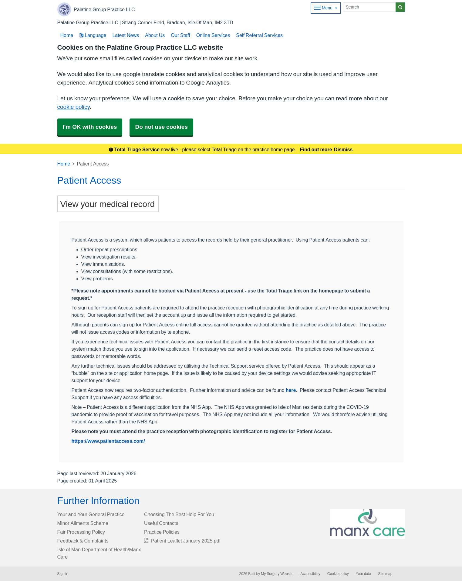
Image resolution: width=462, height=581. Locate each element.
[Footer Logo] (367, 524)
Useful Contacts (161, 523)
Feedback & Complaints (83, 540)
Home (63, 163)
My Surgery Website (277, 574)
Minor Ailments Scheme (82, 523)
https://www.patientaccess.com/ (108, 441)
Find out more (316, 149)
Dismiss (343, 149)
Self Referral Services (259, 35)
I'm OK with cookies (90, 127)
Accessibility (310, 574)
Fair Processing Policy (81, 531)
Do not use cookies (161, 127)
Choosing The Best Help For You (179, 514)
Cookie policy (338, 574)
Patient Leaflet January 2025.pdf (182, 540)
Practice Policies (162, 531)
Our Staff (180, 35)
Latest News (125, 35)
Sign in (62, 574)
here (291, 390)
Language (92, 35)
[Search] (369, 7)
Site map (385, 574)
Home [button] (66, 35)
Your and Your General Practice (91, 514)
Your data (363, 574)
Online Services (213, 35)
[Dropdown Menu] (326, 8)
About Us (155, 35)
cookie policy (73, 107)
